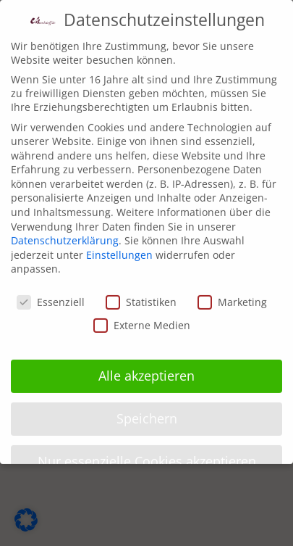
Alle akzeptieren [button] (146, 366)
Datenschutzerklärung (65, 231)
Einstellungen (119, 245)
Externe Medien (141, 316)
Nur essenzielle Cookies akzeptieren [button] (147, 451)
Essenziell (51, 292)
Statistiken (141, 292)
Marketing (232, 292)
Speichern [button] (146, 409)
